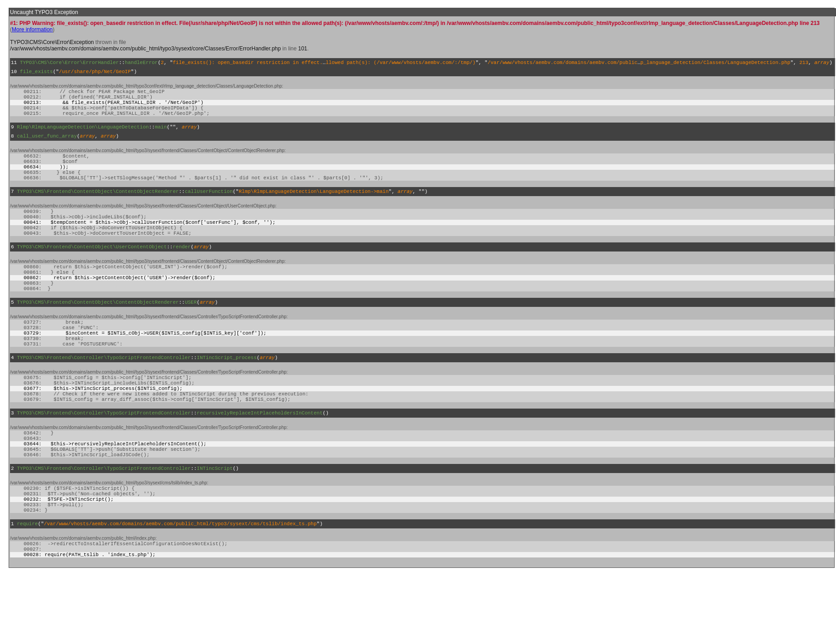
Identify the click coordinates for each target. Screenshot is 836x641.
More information (32, 29)
